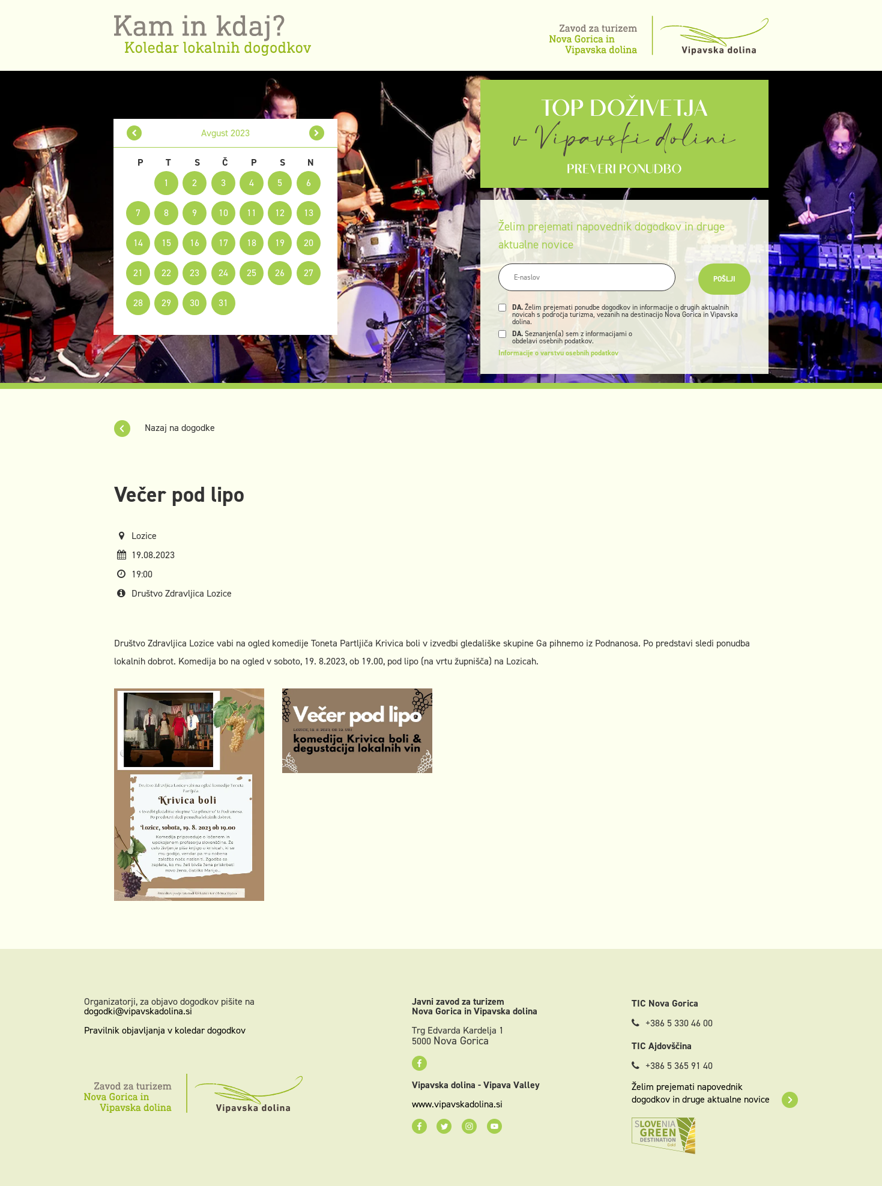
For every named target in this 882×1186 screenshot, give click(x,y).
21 (138, 272)
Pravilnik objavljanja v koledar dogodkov (165, 1030)
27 (308, 272)
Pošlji (724, 279)
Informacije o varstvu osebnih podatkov (558, 353)
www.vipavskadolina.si (457, 1104)
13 (308, 212)
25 (251, 272)
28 (138, 302)
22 (166, 272)
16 (194, 242)
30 (194, 302)
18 (251, 242)
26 (280, 272)
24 (223, 272)
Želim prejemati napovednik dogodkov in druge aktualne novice (715, 1093)
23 (194, 272)
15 (166, 242)
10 (223, 212)
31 (223, 302)
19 (280, 242)
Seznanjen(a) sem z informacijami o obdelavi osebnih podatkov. (572, 337)
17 (223, 242)
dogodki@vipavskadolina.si (138, 1011)
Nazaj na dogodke (164, 427)
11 (251, 212)
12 (280, 212)
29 (166, 302)
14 (138, 242)
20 (308, 242)
